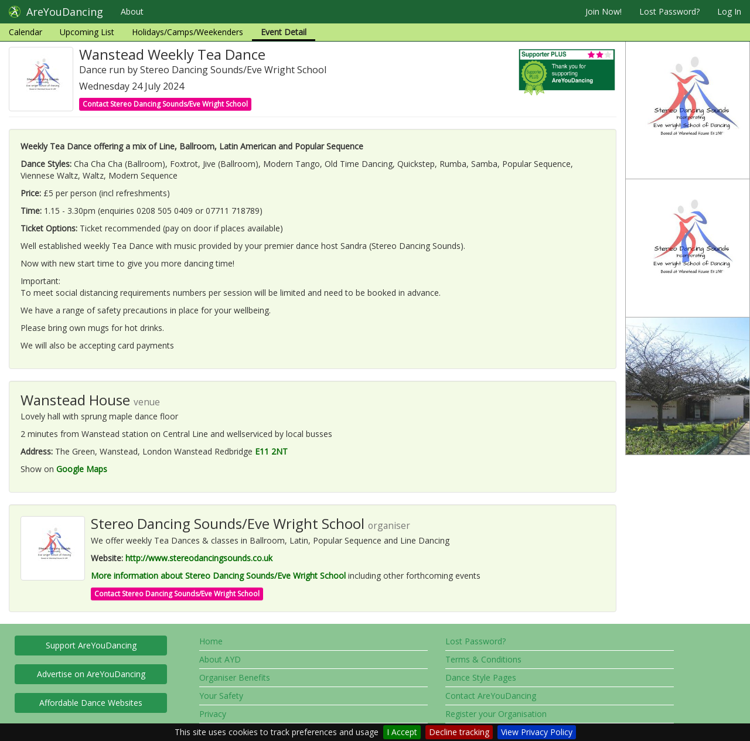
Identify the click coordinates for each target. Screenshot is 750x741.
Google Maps (81, 468)
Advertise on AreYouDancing (91, 673)
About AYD (220, 659)
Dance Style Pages (480, 677)
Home (211, 641)
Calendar (25, 31)
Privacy (212, 713)
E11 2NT (271, 451)
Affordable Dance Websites (90, 702)
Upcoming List (87, 31)
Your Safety (221, 695)
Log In (729, 11)
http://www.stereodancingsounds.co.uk (198, 558)
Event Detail (283, 31)
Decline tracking (459, 731)
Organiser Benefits (234, 677)
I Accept (402, 731)
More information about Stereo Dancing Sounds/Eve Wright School (218, 575)
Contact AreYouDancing (490, 695)
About (132, 11)
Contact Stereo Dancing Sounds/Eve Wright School (165, 104)
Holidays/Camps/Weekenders (187, 31)
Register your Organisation (496, 713)
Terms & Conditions (483, 659)
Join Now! (603, 11)
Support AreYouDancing (91, 645)
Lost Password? (669, 11)
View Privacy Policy (536, 731)
